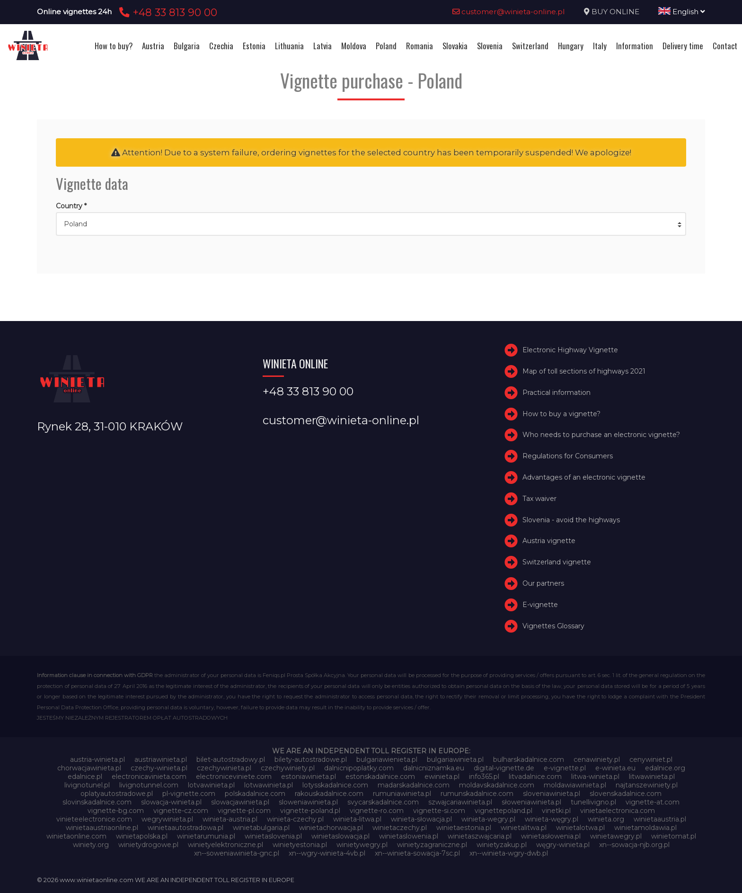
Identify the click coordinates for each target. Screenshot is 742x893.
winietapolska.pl (142, 836)
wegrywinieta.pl (167, 819)
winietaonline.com (76, 836)
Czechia (221, 46)
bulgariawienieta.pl (386, 759)
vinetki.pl (556, 810)
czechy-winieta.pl (159, 768)
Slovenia (490, 46)
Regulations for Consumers (567, 456)
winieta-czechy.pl (295, 819)
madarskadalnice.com (414, 785)
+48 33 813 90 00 (166, 12)
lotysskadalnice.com (335, 785)
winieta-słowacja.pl (421, 819)
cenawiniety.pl (597, 759)
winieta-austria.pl (230, 819)
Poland (386, 46)
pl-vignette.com (188, 793)
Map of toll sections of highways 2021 (583, 371)
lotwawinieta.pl (268, 785)
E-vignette (540, 604)
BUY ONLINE (615, 11)
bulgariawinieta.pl (455, 759)
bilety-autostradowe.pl (310, 759)
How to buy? (113, 46)
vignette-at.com (653, 802)
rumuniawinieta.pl (402, 793)
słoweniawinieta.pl (531, 802)
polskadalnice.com (255, 793)
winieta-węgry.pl (551, 819)
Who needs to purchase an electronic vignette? (601, 434)
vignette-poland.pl (310, 810)
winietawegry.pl (616, 836)
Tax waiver (539, 498)
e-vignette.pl (565, 768)
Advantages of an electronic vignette (583, 477)
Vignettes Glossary (553, 626)
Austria (153, 46)
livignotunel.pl (87, 785)
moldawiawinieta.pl (575, 785)
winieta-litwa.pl (357, 819)
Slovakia (455, 46)
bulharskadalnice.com (528, 759)
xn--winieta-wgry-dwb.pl (508, 853)
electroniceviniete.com (234, 776)
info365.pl (484, 776)
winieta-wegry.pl (488, 819)
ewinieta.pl (441, 776)
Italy (600, 46)
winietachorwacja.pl (331, 827)
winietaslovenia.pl (273, 836)
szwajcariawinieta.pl (460, 802)
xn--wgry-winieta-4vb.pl (327, 853)
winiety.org (91, 844)
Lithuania (289, 46)
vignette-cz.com (180, 810)
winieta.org (606, 819)
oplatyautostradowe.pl (116, 793)
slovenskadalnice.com (626, 793)
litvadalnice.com (535, 776)
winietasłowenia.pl (551, 836)
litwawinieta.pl (652, 776)
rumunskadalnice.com (477, 793)
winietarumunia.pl (206, 836)
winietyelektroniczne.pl (225, 844)
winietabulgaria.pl (261, 827)
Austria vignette (548, 540)
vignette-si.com (439, 810)
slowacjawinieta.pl (240, 802)
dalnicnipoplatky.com (359, 768)
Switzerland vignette (556, 562)
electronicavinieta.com (149, 776)
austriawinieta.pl (160, 759)
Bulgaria (187, 46)
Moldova (353, 46)
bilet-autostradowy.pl (230, 759)
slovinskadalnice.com (97, 802)
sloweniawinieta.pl (308, 802)
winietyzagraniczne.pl (432, 844)
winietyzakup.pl (502, 844)
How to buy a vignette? (561, 414)
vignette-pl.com (244, 810)
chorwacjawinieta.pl (89, 768)
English (681, 11)
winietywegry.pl (362, 844)
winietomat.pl (673, 836)
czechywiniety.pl (288, 768)
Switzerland (530, 46)
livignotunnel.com (148, 785)
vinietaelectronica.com (617, 810)
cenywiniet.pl (650, 759)
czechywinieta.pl (224, 768)
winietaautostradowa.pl (185, 827)
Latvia (322, 46)
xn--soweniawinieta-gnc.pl (236, 853)
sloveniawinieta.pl (551, 793)
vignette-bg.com (116, 810)
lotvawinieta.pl (211, 785)
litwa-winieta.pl (595, 776)
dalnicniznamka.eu (433, 768)
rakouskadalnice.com (329, 793)
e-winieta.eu (615, 768)
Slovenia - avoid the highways (571, 520)
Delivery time (682, 46)
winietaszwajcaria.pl (480, 836)
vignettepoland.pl (503, 810)
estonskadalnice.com (380, 776)
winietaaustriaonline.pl (102, 827)
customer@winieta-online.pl (508, 11)
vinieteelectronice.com (94, 819)
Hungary (570, 46)
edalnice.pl (85, 776)
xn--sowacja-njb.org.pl (634, 844)
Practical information (556, 392)
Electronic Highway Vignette (570, 350)
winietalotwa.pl (580, 827)
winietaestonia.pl (463, 827)
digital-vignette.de (504, 768)
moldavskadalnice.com (496, 785)
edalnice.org (665, 768)
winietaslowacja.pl (340, 836)
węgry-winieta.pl (563, 844)
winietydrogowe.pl (148, 844)
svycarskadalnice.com (383, 802)
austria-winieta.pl (97, 759)
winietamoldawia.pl (645, 827)
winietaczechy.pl (399, 827)
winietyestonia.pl (300, 844)
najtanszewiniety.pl (647, 785)
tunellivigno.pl (593, 802)
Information (634, 46)
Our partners (543, 583)
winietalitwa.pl (524, 827)
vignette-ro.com (377, 810)
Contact (725, 46)
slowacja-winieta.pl (171, 802)
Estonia (254, 46)
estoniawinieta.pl (308, 776)
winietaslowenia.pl (408, 836)
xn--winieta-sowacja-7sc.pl (417, 853)
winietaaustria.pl (660, 819)
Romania (419, 46)
